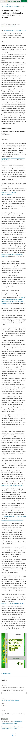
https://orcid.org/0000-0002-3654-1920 (8, 26)
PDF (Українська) (7, 673)
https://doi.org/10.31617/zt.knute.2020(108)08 (15, 516)
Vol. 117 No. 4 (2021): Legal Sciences (9, 6)
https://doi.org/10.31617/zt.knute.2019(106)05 (12, 485)
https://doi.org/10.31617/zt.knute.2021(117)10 (15, 30)
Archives (8, 4)
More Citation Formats (7, 693)
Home (2, 4)
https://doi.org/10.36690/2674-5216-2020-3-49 (12, 603)
